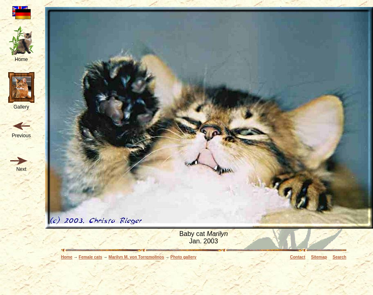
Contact (297, 257)
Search (339, 257)
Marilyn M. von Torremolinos (136, 257)
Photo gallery (183, 257)
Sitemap (319, 257)
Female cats (90, 257)
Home (67, 257)
